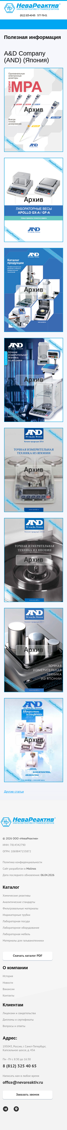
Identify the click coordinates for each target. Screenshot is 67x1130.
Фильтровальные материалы (20, 908)
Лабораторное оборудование (21, 927)
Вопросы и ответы (14, 1026)
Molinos (31, 868)
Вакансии (8, 989)
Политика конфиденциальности (22, 862)
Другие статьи (14, 791)
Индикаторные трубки (16, 915)
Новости (8, 982)
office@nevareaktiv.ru (23, 1082)
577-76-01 (42, 15)
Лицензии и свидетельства (19, 1013)
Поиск (34, 24)
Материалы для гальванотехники (23, 940)
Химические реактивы (17, 895)
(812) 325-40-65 (27, 15)
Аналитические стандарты (19, 902)
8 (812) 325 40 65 (20, 1066)
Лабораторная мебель (16, 934)
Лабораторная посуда (16, 921)
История (8, 976)
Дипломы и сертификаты (18, 1019)
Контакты (8, 995)
